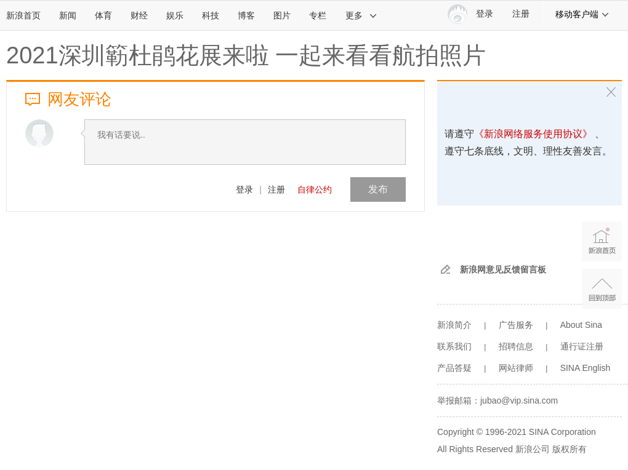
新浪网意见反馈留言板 (503, 269)
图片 (282, 15)
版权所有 (569, 449)
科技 (210, 15)
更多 (361, 15)
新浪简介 (454, 325)
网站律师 (516, 368)
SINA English (585, 368)
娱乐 (174, 15)
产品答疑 (454, 368)
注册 (520, 13)
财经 (139, 15)
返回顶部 (602, 289)
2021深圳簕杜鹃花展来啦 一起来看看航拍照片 (246, 55)
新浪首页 (23, 15)
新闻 (67, 15)
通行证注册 (581, 346)
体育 (103, 15)
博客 (246, 15)
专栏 (317, 15)
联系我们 (454, 346)
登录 (244, 189)
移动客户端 (582, 14)
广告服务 (516, 325)
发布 (378, 189)
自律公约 (314, 189)
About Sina (581, 325)
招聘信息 (516, 346)
